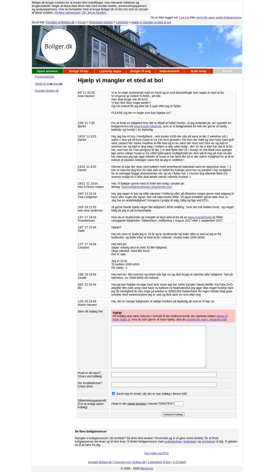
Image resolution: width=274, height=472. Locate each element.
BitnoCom (146, 468)
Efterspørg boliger (101, 22)
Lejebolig (122, 22)
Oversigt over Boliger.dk (130, 462)
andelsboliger (173, 441)
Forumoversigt (44, 76)
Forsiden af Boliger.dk (60, 22)
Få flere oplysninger (67, 12)
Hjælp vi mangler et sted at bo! (151, 22)
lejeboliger (190, 441)
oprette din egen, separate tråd (206, 319)
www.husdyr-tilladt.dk (147, 126)
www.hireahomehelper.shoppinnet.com (147, 187)
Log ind (184, 17)
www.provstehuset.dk (202, 217)
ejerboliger (208, 441)
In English (179, 462)
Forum (82, 22)
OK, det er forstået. (94, 12)
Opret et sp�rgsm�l (49, 83)
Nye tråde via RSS (156, 453)
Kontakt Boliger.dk (47, 90)
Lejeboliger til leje (159, 462)
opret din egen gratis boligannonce (218, 17)
